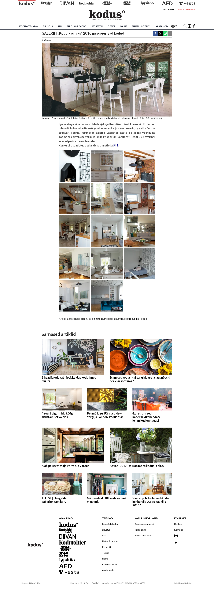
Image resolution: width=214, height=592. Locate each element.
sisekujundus (96, 318)
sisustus (118, 318)
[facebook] (155, 33)
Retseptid (97, 26)
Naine (123, 26)
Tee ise (111, 26)
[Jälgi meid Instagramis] (189, 26)
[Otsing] (185, 26)
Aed (60, 26)
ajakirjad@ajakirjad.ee (106, 583)
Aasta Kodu (162, 26)
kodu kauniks (131, 318)
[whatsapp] (165, 33)
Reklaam (178, 523)
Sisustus (48, 26)
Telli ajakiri (168, 9)
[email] (170, 33)
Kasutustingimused (144, 523)
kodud (143, 318)
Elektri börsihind (142, 535)
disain (84, 318)
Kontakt (178, 529)
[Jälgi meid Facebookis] (194, 26)
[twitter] (160, 33)
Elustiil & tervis (141, 26)
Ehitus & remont (76, 26)
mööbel (108, 318)
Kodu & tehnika (28, 26)
